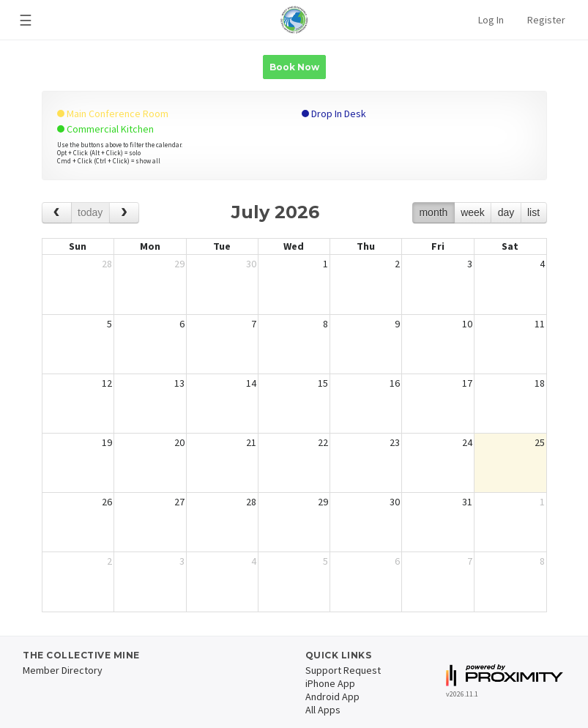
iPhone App (330, 683)
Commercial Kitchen (105, 128)
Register (546, 19)
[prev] (57, 212)
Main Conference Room (112, 113)
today (90, 212)
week (473, 212)
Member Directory (63, 670)
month (433, 212)
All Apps (322, 709)
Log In (491, 19)
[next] (124, 212)
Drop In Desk (334, 113)
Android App (332, 696)
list (533, 212)
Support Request (343, 670)
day (506, 212)
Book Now (294, 67)
